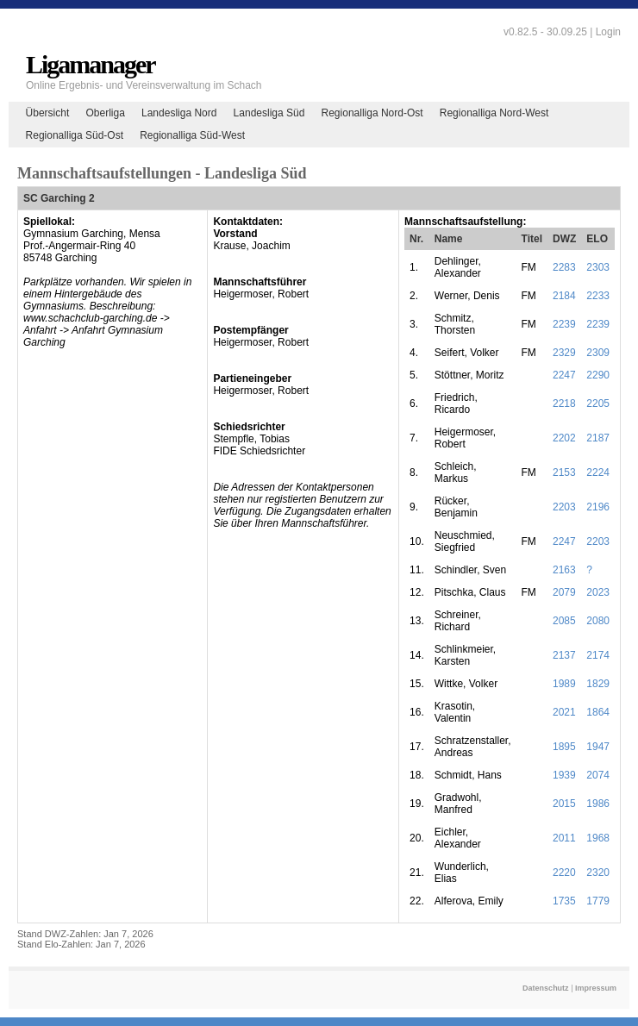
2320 (598, 872)
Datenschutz (545, 988)
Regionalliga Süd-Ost (74, 135)
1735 (564, 901)
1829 (598, 684)
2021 (564, 712)
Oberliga (104, 113)
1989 (564, 684)
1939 (564, 775)
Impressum (595, 988)
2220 (564, 872)
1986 (598, 804)
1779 (598, 901)
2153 (564, 472)
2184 (564, 296)
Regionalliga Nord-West (494, 113)
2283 (564, 267)
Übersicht (48, 113)
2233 (598, 296)
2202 (564, 438)
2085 (564, 621)
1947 (598, 747)
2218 (564, 403)
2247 (564, 375)
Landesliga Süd (269, 113)
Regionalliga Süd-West (192, 135)
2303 (598, 267)
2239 (564, 324)
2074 (598, 775)
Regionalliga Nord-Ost (372, 113)
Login (608, 32)
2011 (564, 838)
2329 (564, 353)
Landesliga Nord (178, 113)
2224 (598, 472)
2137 (564, 655)
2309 (598, 353)
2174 (598, 655)
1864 (598, 712)
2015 (564, 804)
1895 (564, 747)
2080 (598, 621)
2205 (598, 403)
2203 (564, 507)
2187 (598, 438)
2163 (564, 570)
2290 (598, 375)
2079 (564, 592)
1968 (598, 838)
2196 (598, 507)
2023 (598, 592)
